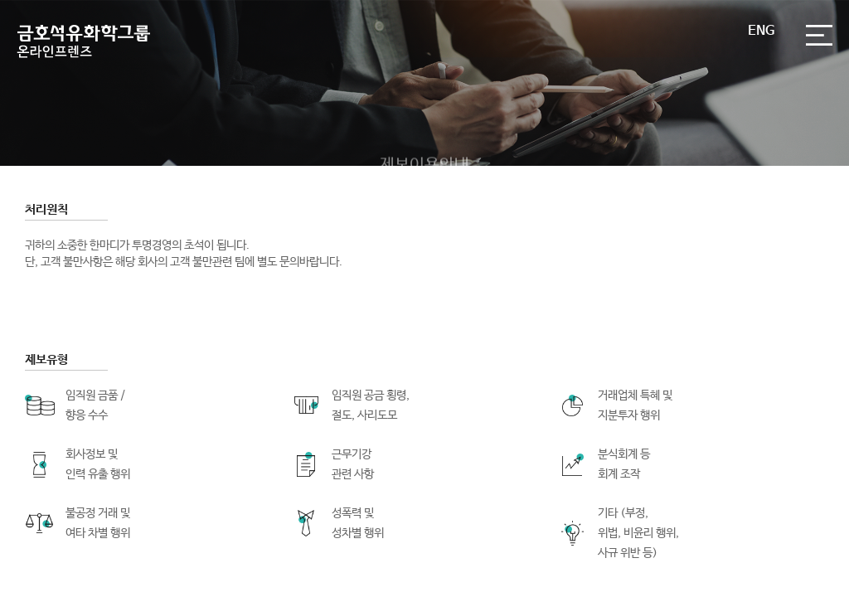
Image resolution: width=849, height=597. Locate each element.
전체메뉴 (819, 35)
